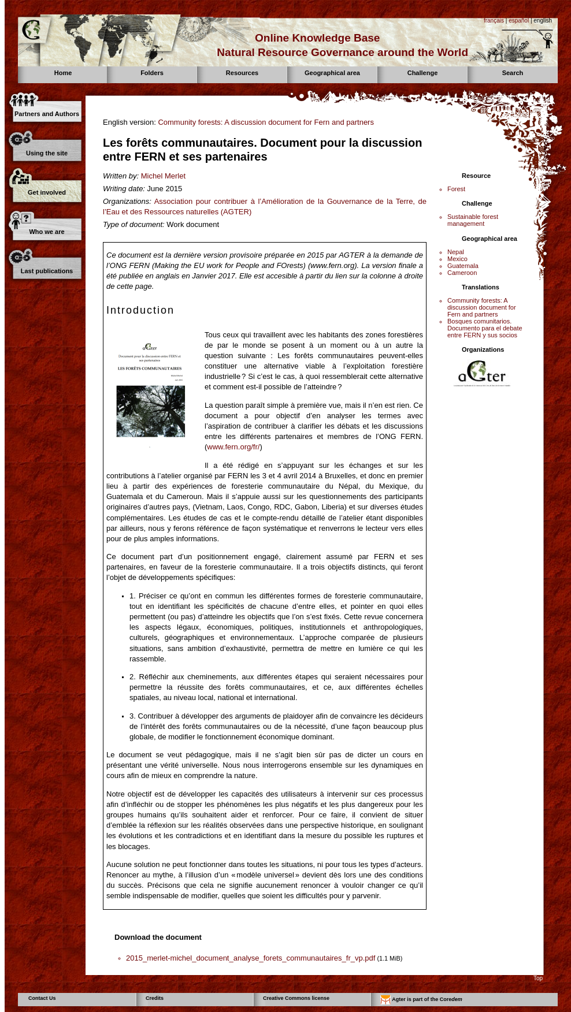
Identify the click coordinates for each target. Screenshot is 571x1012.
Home (63, 72)
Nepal (455, 251)
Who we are (46, 231)
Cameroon (462, 272)
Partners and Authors (46, 113)
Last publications (47, 270)
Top (538, 978)
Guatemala (463, 265)
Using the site (47, 153)
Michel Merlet (163, 176)
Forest (456, 188)
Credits (155, 998)
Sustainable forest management (472, 220)
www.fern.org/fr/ (233, 446)
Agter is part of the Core (421, 999)
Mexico (457, 258)
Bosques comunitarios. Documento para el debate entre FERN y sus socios (484, 328)
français (494, 20)
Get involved (47, 192)
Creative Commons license (296, 998)
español (519, 20)
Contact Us (42, 998)
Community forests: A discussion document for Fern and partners (266, 122)
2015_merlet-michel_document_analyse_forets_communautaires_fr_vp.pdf (250, 958)
